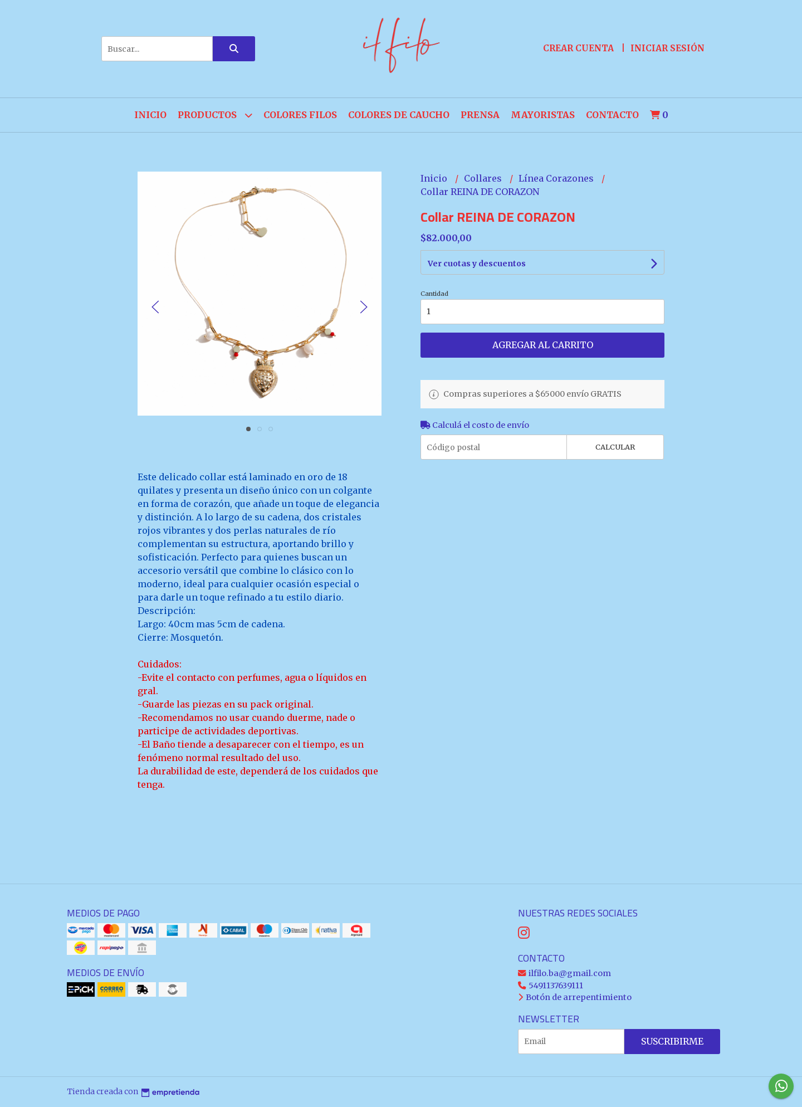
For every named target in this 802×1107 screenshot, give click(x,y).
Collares (484, 178)
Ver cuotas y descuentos (477, 264)
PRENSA (480, 114)
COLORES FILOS (300, 114)
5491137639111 (550, 986)
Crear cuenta (578, 48)
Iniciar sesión (667, 48)
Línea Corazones (557, 178)
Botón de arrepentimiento (575, 997)
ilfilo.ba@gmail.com (564, 973)
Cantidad (434, 294)
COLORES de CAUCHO (398, 114)
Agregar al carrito (542, 344)
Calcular (615, 446)
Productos (215, 115)
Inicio (150, 114)
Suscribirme (672, 1041)
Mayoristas (543, 114)
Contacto (612, 114)
